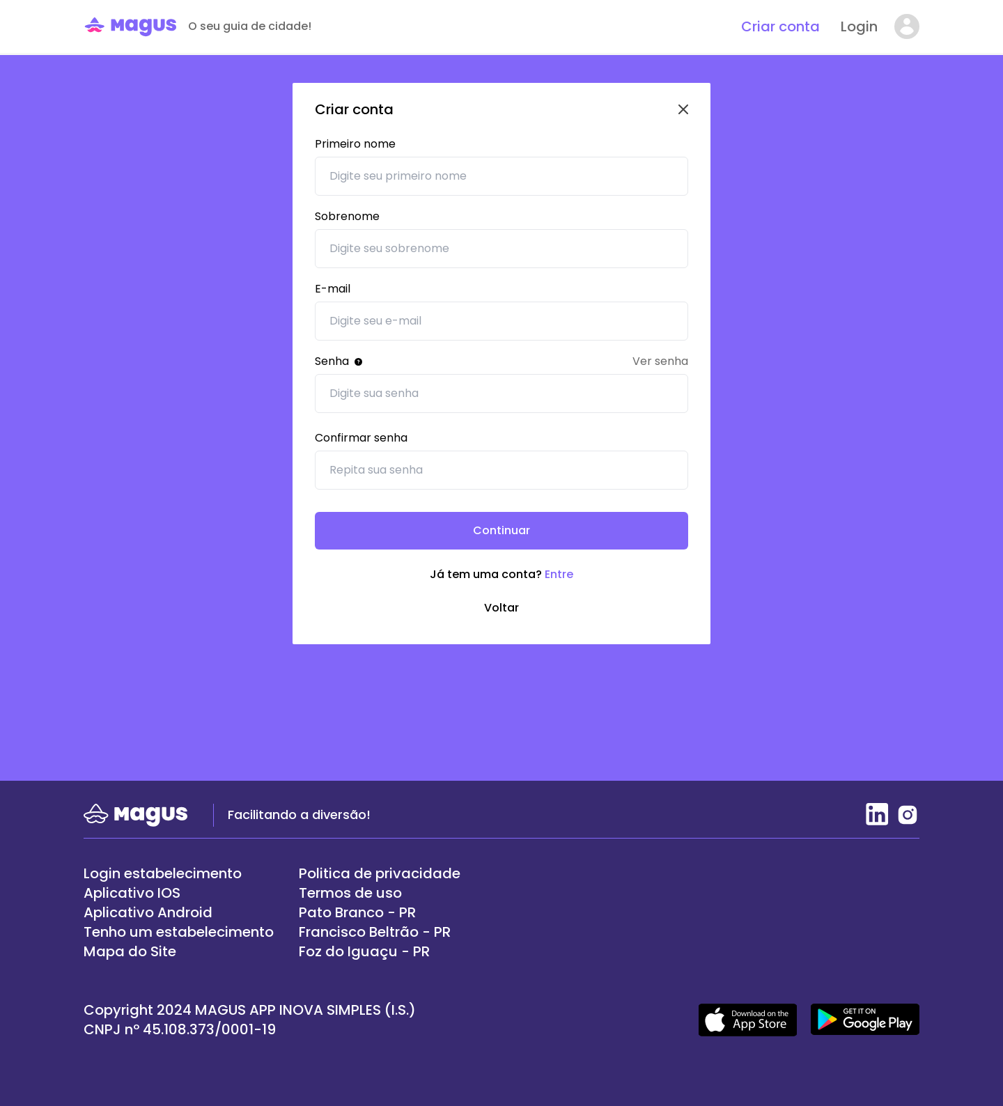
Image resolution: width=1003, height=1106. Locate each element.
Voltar (501, 608)
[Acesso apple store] (748, 1020)
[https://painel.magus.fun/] (179, 873)
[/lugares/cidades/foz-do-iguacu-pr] (379, 951)
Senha (338, 361)
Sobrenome (347, 216)
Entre (559, 574)
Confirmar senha (361, 438)
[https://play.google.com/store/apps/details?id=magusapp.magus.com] (179, 912)
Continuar (501, 530)
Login (859, 26)
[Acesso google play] (865, 1020)
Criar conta (780, 26)
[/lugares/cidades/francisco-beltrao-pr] (379, 932)
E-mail (332, 289)
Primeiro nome (355, 144)
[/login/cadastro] (179, 932)
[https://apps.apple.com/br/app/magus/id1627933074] (179, 893)
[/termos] (379, 873)
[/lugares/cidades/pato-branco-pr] (379, 912)
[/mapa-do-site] (179, 951)
